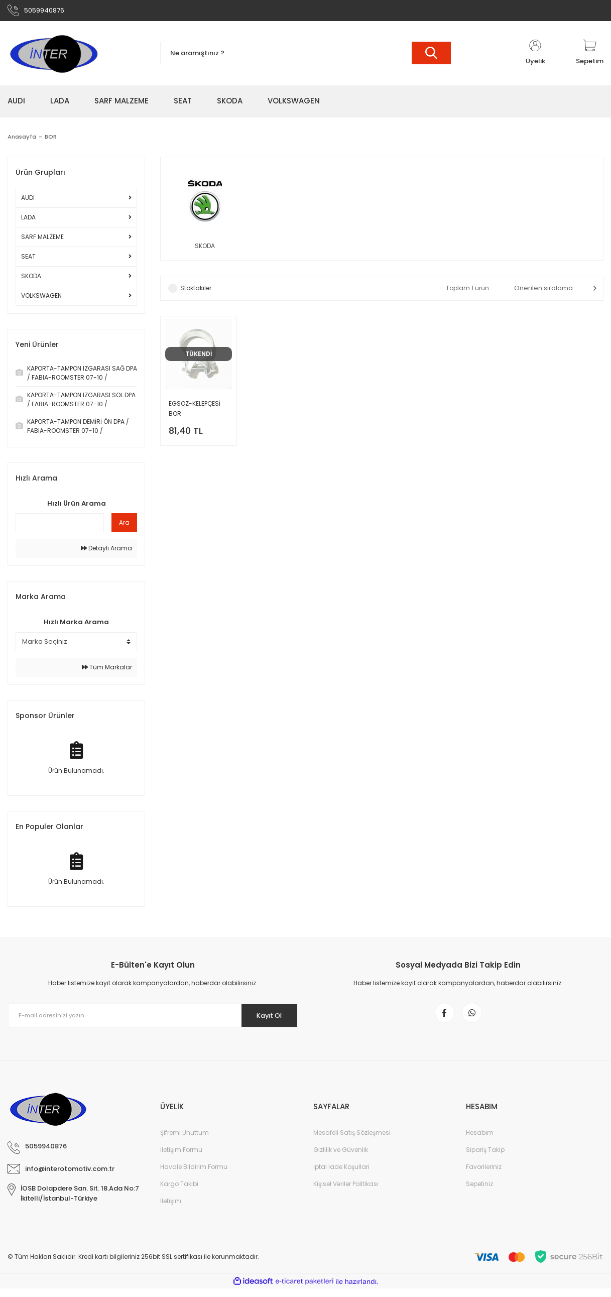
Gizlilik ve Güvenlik (340, 1158)
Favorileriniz (484, 1175)
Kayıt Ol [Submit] (264, 1018)
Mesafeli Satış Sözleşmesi (352, 1141)
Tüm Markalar (107, 670)
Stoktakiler (195, 292)
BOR (52, 140)
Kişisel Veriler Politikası (346, 1192)
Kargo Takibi (179, 1192)
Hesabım (480, 1141)
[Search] (305, 56)
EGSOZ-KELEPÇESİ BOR (194, 413)
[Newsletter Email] (153, 1018)
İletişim (170, 1209)
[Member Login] (535, 56)
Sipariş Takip (485, 1158)
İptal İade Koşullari (341, 1175)
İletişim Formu (181, 1158)
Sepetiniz (479, 1192)
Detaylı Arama (106, 551)
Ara (124, 526)
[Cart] (589, 56)
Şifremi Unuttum (184, 1141)
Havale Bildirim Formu (193, 1175)
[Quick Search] (60, 526)
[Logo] (53, 56)
